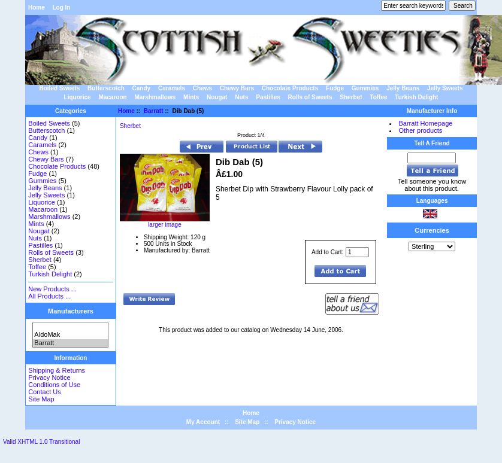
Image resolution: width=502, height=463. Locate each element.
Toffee (378, 97)
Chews (202, 88)
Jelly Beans (402, 88)
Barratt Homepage (425, 123)
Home (36, 7)
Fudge (335, 88)
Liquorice (77, 97)
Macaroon (112, 97)
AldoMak (70, 335)
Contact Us (44, 391)
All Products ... (49, 296)
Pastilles (268, 97)
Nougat (217, 97)
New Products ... (52, 289)
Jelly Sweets (444, 88)
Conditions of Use (54, 384)
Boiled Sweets (60, 88)
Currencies (432, 230)
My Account (203, 422)
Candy (141, 88)
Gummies (365, 88)
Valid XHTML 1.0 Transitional (41, 441)
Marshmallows (155, 97)
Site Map (41, 399)
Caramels (171, 88)
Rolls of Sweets (310, 97)
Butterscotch (106, 88)
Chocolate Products (290, 88)
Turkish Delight (416, 97)
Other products (420, 130)
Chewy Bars (237, 88)
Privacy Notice (49, 377)
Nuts (241, 97)
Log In (61, 7)
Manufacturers (70, 311)
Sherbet (351, 97)
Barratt (70, 343)
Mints (191, 97)
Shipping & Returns (56, 370)
